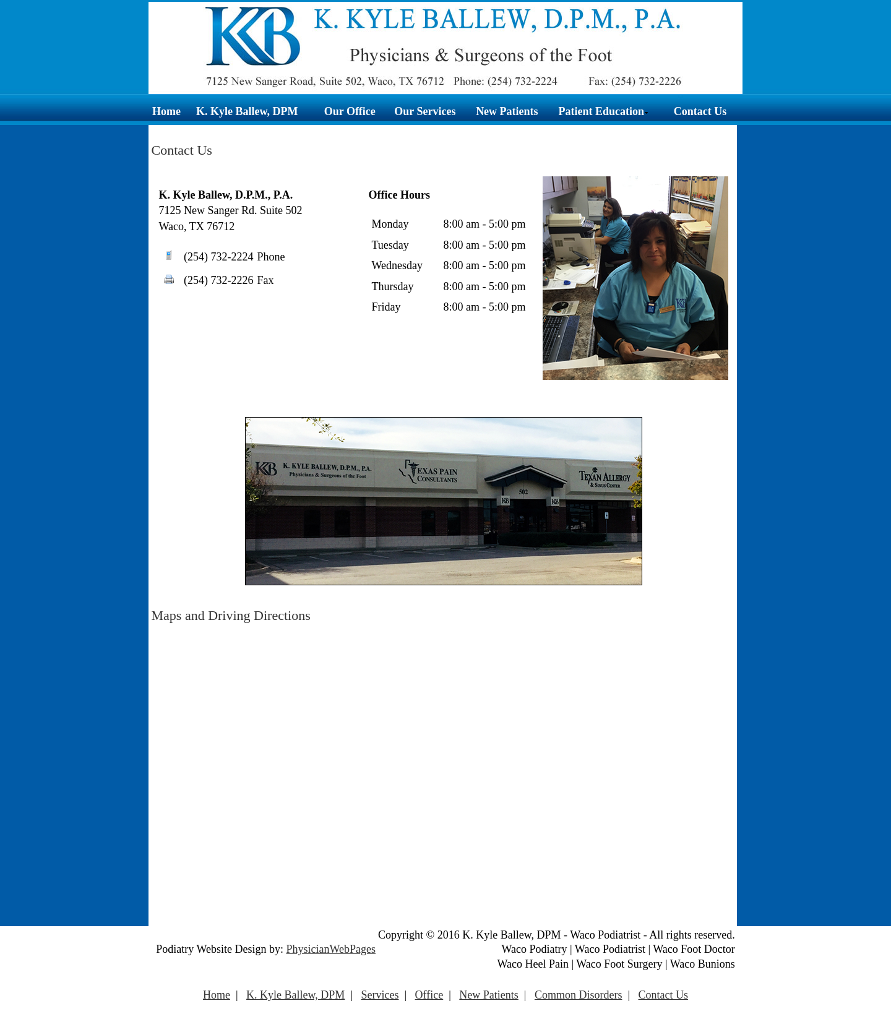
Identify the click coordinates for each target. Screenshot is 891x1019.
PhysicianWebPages (331, 949)
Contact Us (700, 111)
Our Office (350, 111)
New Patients (507, 111)
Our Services (424, 111)
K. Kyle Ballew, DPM (247, 111)
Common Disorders (578, 995)
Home (166, 111)
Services (379, 995)
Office (429, 995)
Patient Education (604, 111)
